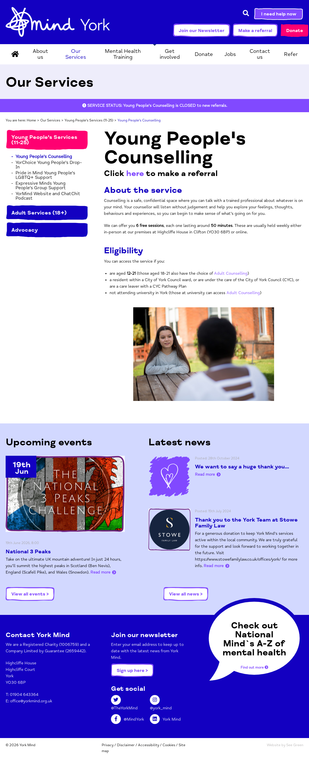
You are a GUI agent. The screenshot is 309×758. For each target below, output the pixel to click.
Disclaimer (126, 745)
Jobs (230, 54)
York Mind (58, 22)
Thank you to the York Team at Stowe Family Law (246, 522)
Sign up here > (132, 670)
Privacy (108, 745)
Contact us (260, 54)
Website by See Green (285, 745)
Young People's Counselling (43, 156)
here (135, 173)
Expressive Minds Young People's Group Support (40, 185)
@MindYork (127, 719)
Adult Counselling (231, 273)
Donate (294, 30)
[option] (154, 105)
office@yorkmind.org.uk (31, 701)
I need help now (278, 14)
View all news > (186, 594)
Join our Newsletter (201, 30)
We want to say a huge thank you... (242, 466)
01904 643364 (24, 694)
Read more (100, 572)
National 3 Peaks (28, 551)
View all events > (30, 594)
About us (40, 54)
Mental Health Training (123, 54)
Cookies (169, 745)
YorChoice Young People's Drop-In (48, 164)
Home (31, 120)
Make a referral (255, 30)
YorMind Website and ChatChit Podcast (47, 195)
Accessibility (148, 745)
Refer (291, 54)
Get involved (170, 54)
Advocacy (24, 230)
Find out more (254, 667)
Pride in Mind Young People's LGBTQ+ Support (45, 175)
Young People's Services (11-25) (89, 120)
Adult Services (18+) (39, 212)
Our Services (75, 54)
